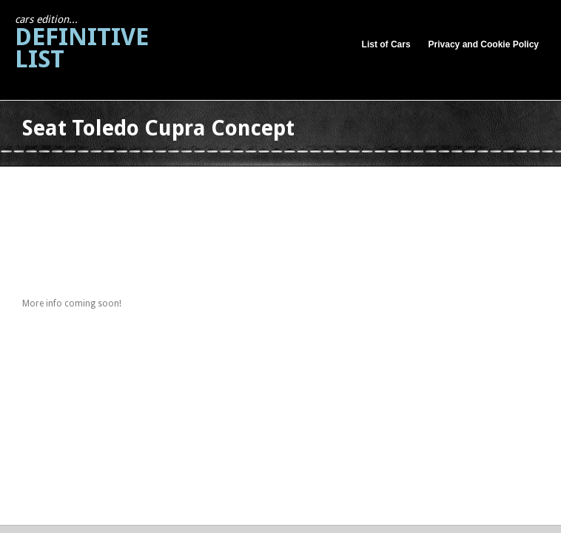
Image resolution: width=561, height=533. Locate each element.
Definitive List (82, 43)
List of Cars (386, 44)
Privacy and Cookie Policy (484, 44)
